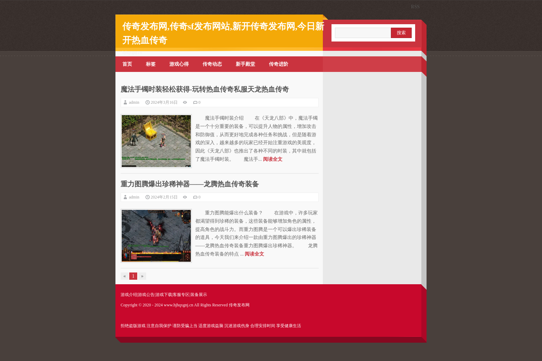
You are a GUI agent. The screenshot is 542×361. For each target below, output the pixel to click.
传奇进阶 (278, 64)
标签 (151, 64)
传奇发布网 (239, 305)
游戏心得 (179, 64)
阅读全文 (272, 159)
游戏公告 (146, 294)
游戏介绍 (129, 294)
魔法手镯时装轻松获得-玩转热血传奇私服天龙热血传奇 (205, 89)
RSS (415, 6)
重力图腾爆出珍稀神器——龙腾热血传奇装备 (190, 184)
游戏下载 (164, 294)
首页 (127, 64)
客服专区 (181, 294)
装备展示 (198, 294)
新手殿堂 (245, 64)
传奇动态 (212, 64)
